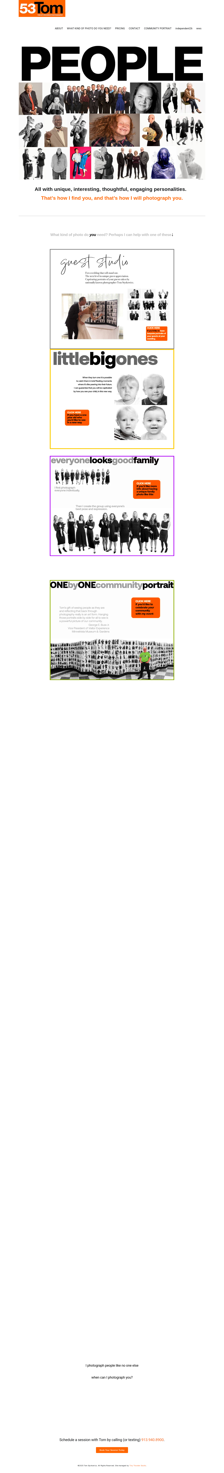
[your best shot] (112, 808)
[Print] (112, 250)
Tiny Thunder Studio (137, 1466)
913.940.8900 (152, 1440)
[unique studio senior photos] (112, 1256)
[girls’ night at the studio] (112, 1149)
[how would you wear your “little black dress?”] (112, 1036)
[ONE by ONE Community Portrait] (112, 581)
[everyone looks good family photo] (112, 457)
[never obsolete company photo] (112, 694)
